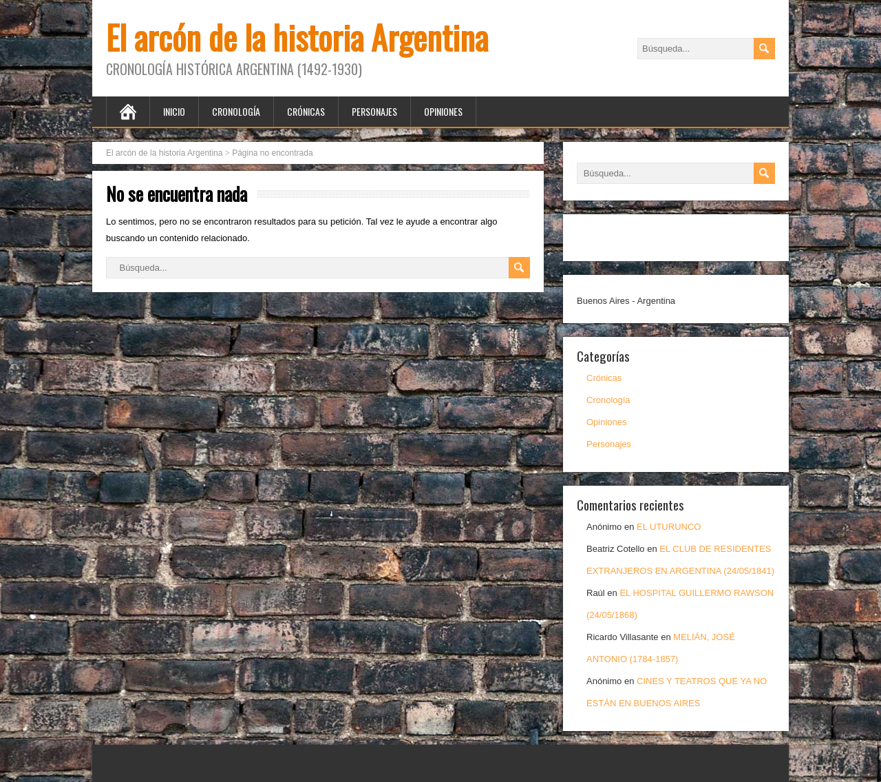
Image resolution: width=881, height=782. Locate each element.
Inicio (174, 111)
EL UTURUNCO (669, 527)
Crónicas (306, 111)
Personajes (374, 111)
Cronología (236, 111)
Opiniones (443, 111)
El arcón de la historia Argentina (297, 36)
